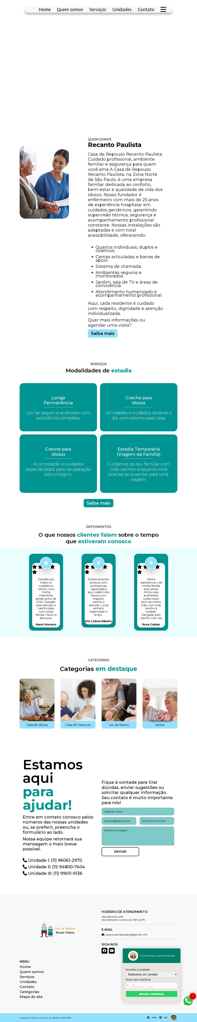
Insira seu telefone (138, 979)
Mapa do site (31, 997)
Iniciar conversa (151, 994)
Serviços (97, 9)
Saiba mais (102, 333)
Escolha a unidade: (138, 969)
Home (45, 9)
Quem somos (70, 9)
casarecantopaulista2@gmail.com (124, 934)
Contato (146, 9)
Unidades (122, 9)
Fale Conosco (44, 99)
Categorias (29, 992)
